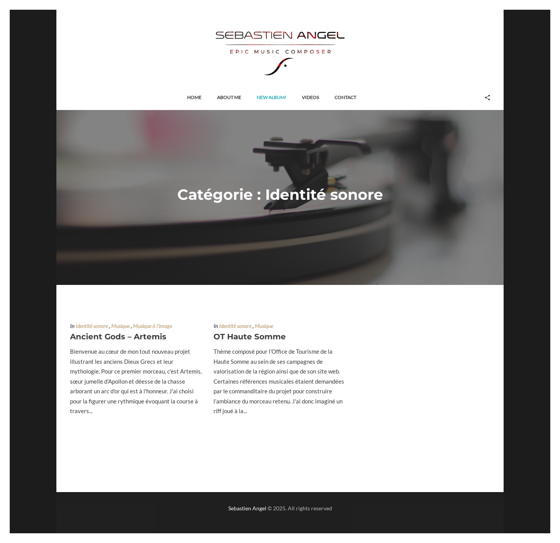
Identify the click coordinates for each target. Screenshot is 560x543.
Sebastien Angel (247, 508)
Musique (120, 326)
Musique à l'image (152, 326)
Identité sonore (91, 326)
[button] (194, 97)
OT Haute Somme (250, 336)
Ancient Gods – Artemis (118, 336)
